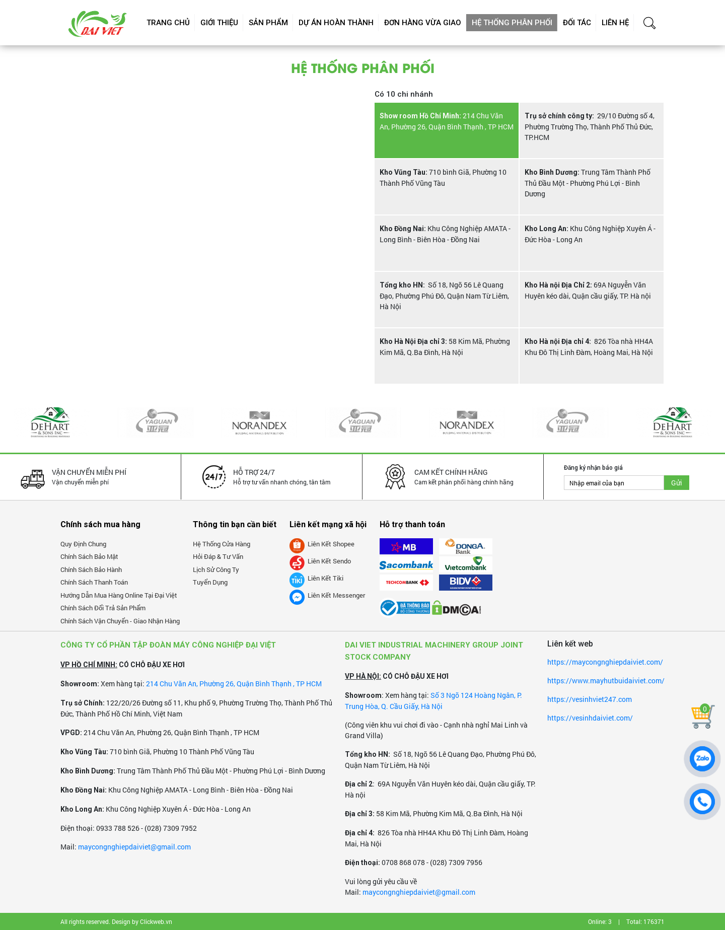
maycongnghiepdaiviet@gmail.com (134, 846)
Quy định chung (83, 543)
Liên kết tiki (316, 578)
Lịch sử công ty (216, 569)
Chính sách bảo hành (91, 569)
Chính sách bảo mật (89, 556)
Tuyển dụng (210, 582)
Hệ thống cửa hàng (221, 543)
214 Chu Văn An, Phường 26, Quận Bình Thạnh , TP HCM (234, 683)
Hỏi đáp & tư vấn (218, 556)
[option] (52, 422)
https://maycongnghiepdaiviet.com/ (605, 662)
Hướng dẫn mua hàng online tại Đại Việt (118, 595)
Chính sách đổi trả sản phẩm (103, 607)
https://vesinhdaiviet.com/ (590, 718)
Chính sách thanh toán (94, 582)
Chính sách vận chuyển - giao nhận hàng (120, 620)
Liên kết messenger (327, 595)
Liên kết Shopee (321, 543)
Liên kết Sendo (320, 560)
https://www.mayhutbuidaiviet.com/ (606, 680)
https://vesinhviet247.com (589, 699)
